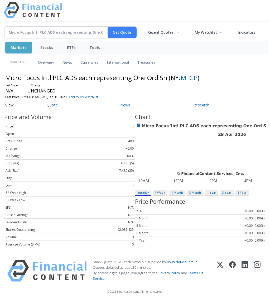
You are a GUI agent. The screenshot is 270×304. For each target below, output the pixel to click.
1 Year (211, 192)
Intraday (143, 192)
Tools (94, 47)
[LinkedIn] (244, 270)
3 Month (195, 192)
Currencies (89, 62)
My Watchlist (206, 32)
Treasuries (146, 62)
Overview (46, 62)
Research (201, 104)
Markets (19, 47)
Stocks (46, 47)
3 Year (226, 192)
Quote (52, 104)
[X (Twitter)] (220, 270)
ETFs (71, 47)
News (67, 62)
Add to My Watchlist (90, 97)
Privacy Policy (169, 273)
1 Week (160, 192)
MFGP (189, 77)
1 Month (177, 192)
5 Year (242, 192)
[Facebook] (232, 270)
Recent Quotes (160, 32)
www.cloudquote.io (182, 261)
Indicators (246, 32)
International (118, 62)
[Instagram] (257, 270)
